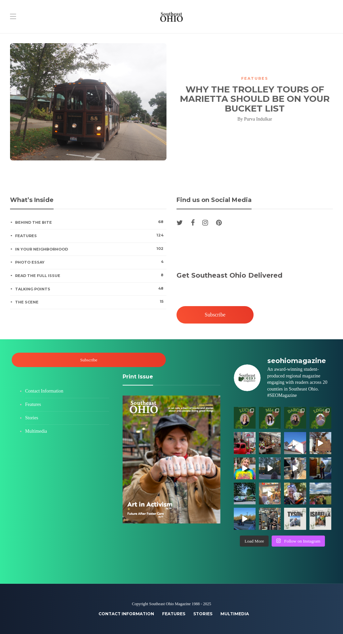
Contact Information (44, 391)
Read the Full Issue (90, 275)
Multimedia (36, 431)
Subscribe (215, 315)
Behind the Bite (90, 222)
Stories (31, 417)
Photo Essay (90, 262)
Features (254, 78)
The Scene (90, 301)
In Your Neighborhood (90, 249)
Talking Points (90, 288)
